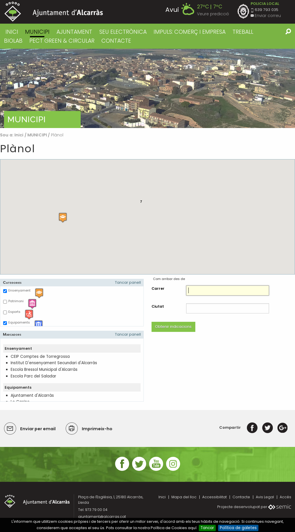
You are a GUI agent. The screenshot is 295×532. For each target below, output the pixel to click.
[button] (62, 217)
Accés (285, 497)
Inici (11, 32)
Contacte (241, 497)
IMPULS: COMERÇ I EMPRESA (190, 32)
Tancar (207, 528)
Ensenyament (19, 290)
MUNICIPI (37, 32)
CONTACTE (116, 41)
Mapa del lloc (183, 497)
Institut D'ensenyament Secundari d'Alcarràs (54, 363)
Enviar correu (268, 15)
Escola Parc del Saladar (33, 376)
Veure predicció (213, 14)
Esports (14, 311)
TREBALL (242, 32)
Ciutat (158, 306)
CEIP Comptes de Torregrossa (40, 356)
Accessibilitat (214, 497)
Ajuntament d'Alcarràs (32, 395)
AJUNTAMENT (74, 32)
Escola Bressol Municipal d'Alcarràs (44, 369)
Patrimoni (16, 301)
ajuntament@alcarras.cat (102, 516)
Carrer (158, 288)
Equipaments (19, 322)
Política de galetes (238, 528)
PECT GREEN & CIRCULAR (61, 41)
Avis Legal (265, 497)
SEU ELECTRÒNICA (123, 32)
